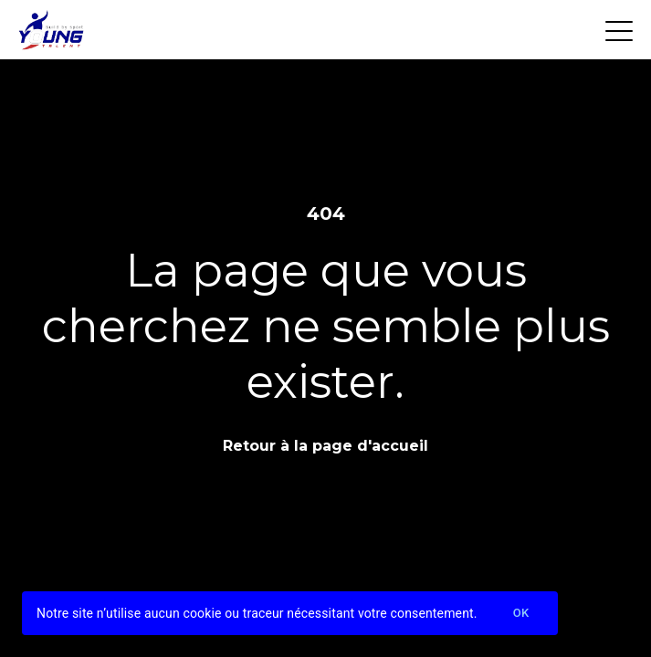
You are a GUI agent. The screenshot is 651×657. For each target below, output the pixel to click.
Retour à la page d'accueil (325, 445)
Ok (521, 614)
